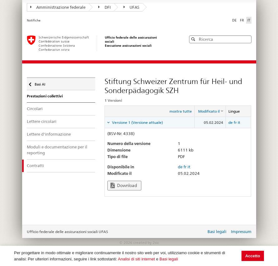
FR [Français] (242, 20)
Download (123, 186)
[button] (246, 39)
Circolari (35, 108)
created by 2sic (146, 242)
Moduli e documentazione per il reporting (57, 150)
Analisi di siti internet (136, 259)
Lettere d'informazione (49, 134)
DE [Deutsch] (234, 20)
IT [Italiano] (248, 20)
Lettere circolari (41, 121)
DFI (104, 7)
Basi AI (39, 83)
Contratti (35, 165)
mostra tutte (180, 111)
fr (235, 122)
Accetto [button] (252, 256)
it (239, 122)
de (230, 122)
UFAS (132, 7)
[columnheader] (210, 111)
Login (200, 232)
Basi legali (168, 259)
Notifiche (34, 20)
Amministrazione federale (58, 7)
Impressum (241, 231)
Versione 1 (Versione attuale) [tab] (137, 122)
